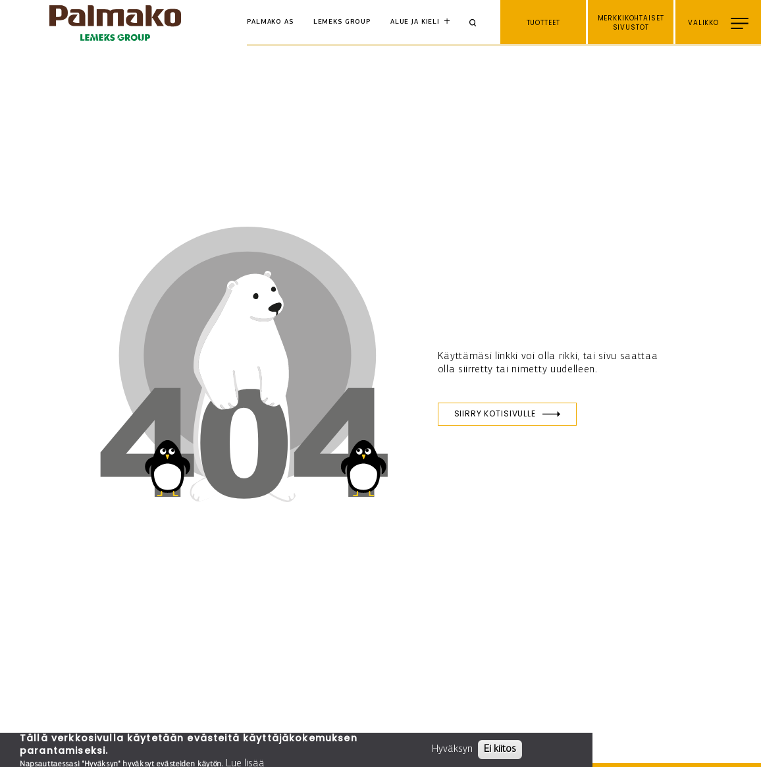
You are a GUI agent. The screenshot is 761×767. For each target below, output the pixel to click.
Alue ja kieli (415, 22)
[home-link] (115, 23)
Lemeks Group (342, 22)
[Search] (477, 23)
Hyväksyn (452, 749)
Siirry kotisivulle (495, 413)
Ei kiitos (500, 749)
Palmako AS (270, 22)
